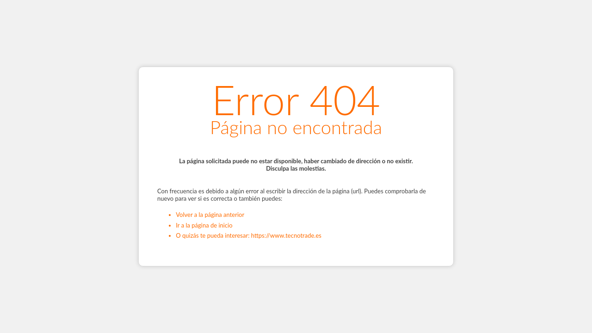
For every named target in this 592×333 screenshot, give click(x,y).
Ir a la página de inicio (204, 225)
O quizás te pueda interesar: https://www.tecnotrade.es (248, 235)
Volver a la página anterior (210, 214)
